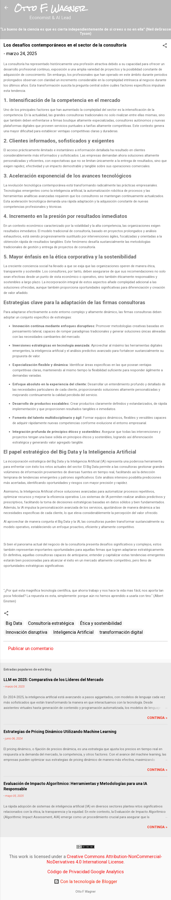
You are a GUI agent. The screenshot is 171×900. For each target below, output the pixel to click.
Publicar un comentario (30, 648)
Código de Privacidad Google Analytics (85, 871)
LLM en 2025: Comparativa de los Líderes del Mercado (54, 679)
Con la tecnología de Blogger (85, 881)
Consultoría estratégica (51, 623)
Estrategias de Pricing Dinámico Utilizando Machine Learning (60, 731)
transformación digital (121, 632)
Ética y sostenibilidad (101, 623)
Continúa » (157, 718)
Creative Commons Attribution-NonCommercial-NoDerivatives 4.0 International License (104, 859)
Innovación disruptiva (26, 632)
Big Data (14, 623)
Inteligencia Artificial (73, 632)
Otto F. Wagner (50, 8)
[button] (164, 46)
